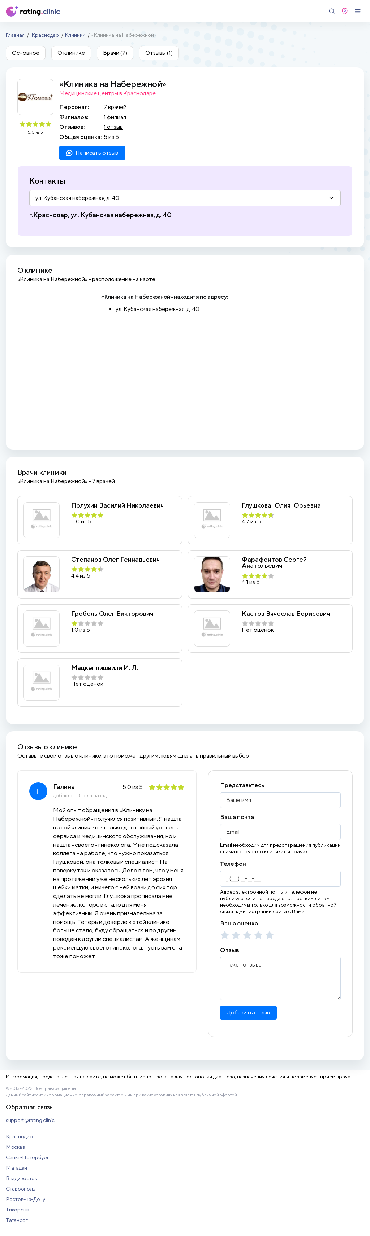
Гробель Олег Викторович (112, 613)
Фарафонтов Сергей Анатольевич (274, 562)
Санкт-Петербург (27, 1157)
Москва (15, 1147)
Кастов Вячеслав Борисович (286, 613)
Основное (25, 52)
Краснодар (45, 35)
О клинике (71, 52)
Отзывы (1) (159, 52)
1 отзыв (113, 126)
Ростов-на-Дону (25, 1199)
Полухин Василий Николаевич (117, 505)
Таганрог (17, 1220)
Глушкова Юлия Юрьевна (281, 505)
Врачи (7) (115, 52)
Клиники (75, 35)
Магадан (16, 1168)
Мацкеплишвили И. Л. (104, 668)
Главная (15, 35)
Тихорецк (17, 1209)
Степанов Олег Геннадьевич (115, 559)
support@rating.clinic (30, 1120)
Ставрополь (20, 1188)
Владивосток (21, 1178)
